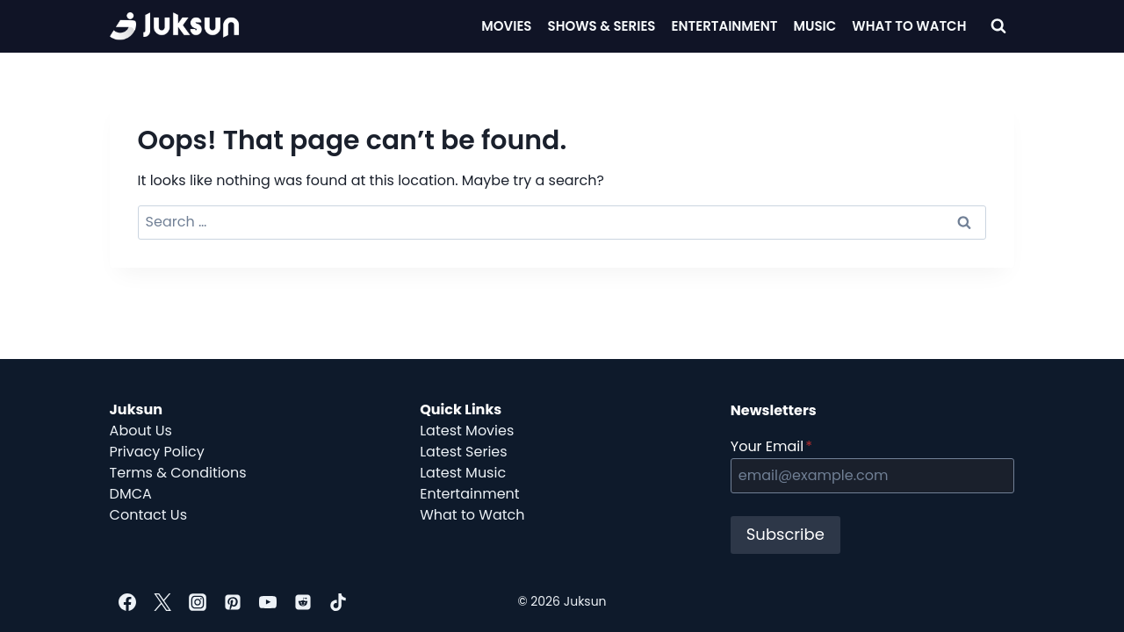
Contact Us (148, 515)
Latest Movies (467, 430)
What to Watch (472, 515)
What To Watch (909, 26)
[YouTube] (267, 602)
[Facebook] (127, 602)
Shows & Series (602, 26)
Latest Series (463, 452)
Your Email (771, 446)
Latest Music (463, 473)
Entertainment (725, 26)
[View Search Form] (998, 26)
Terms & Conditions (178, 473)
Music (815, 26)
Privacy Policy (157, 452)
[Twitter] (162, 602)
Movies (506, 26)
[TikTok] (338, 602)
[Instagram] (197, 602)
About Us (141, 430)
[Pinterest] (232, 602)
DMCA (131, 494)
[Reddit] (303, 602)
